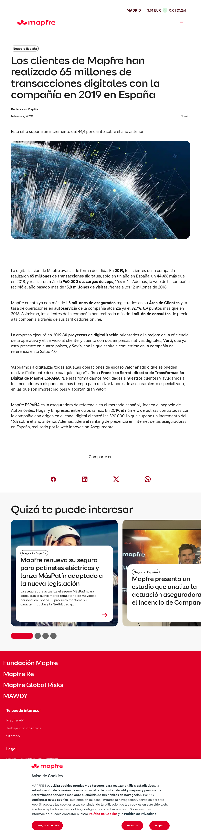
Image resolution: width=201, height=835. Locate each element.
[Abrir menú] (181, 22)
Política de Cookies (103, 814)
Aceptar (159, 825)
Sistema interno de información (32, 758)
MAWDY (15, 696)
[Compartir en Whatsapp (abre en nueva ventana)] (147, 479)
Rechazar (132, 825)
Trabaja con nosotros (23, 728)
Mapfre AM (15, 720)
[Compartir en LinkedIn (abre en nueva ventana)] (85, 479)
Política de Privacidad (140, 814)
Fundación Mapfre (30, 663)
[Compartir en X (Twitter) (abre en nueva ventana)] (116, 479)
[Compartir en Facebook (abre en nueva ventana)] (53, 479)
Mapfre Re (18, 674)
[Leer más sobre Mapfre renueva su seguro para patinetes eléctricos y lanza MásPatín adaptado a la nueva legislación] (64, 615)
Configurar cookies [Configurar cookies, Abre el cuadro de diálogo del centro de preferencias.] (47, 825)
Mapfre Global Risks (33, 685)
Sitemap (13, 736)
